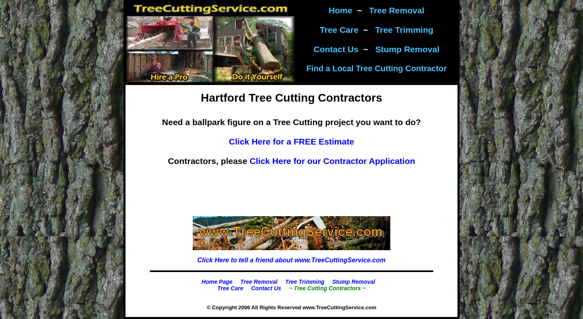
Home (340, 10)
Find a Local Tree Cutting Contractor (376, 68)
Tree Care (339, 29)
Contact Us (335, 49)
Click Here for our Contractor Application (332, 161)
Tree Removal (397, 10)
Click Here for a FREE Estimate (291, 141)
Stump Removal (407, 49)
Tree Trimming (404, 29)
